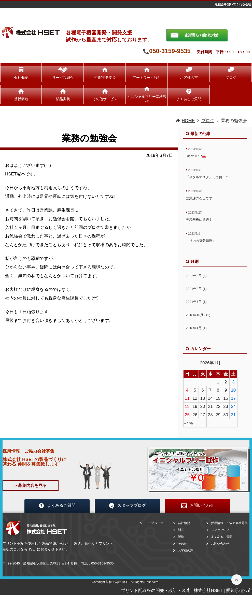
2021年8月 (196, 289)
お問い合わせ (197, 506)
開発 (181, 530)
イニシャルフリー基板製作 (146, 99)
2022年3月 (196, 276)
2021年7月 (196, 302)
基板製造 (21, 99)
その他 (182, 543)
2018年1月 (196, 328)
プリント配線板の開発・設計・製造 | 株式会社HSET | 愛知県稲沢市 (186, 590)
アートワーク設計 (147, 78)
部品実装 (63, 99)
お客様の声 (189, 78)
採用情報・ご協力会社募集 (229, 523)
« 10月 (189, 423)
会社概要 (21, 78)
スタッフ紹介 (220, 530)
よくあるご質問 (188, 99)
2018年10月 (198, 315)
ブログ (231, 78)
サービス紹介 (63, 78)
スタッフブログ (127, 506)
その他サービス (104, 99)
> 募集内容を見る (31, 485)
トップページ (154, 523)
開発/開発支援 (105, 78)
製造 (181, 537)
